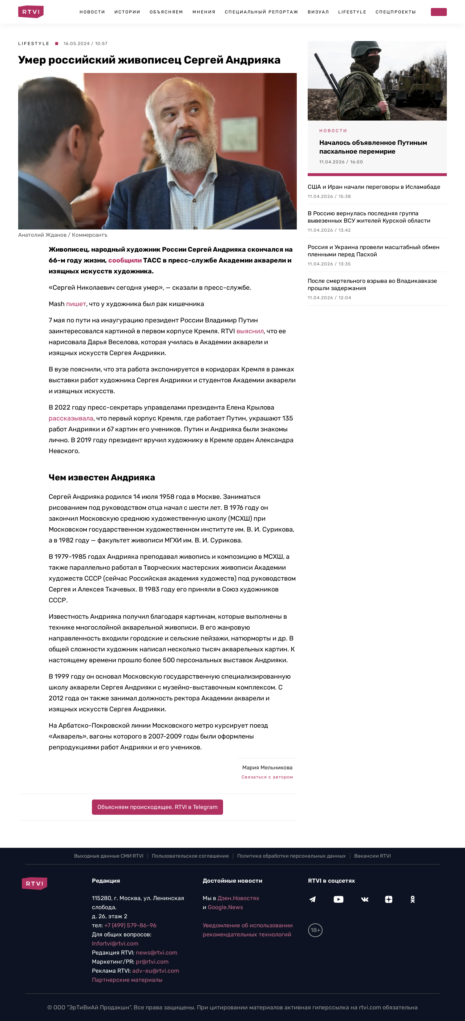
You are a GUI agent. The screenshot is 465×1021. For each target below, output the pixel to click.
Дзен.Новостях (238, 898)
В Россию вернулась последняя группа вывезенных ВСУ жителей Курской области (369, 217)
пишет (76, 304)
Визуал (318, 12)
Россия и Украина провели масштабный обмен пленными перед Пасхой (374, 251)
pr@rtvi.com (152, 961)
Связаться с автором (267, 777)
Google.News (225, 907)
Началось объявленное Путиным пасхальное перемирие (373, 147)
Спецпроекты (396, 12)
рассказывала (71, 418)
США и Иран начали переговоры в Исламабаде (374, 186)
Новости (92, 12)
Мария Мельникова (267, 767)
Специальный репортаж (262, 12)
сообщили (125, 260)
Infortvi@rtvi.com (115, 943)
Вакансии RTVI (372, 856)
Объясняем (166, 12)
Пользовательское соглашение (190, 856)
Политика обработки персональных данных (291, 856)
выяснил (250, 331)
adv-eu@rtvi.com (155, 970)
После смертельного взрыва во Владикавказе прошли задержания (372, 284)
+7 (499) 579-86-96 (130, 925)
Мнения (204, 12)
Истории (127, 12)
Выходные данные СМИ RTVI (108, 856)
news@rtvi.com (156, 952)
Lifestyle (352, 12)
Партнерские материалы (127, 979)
